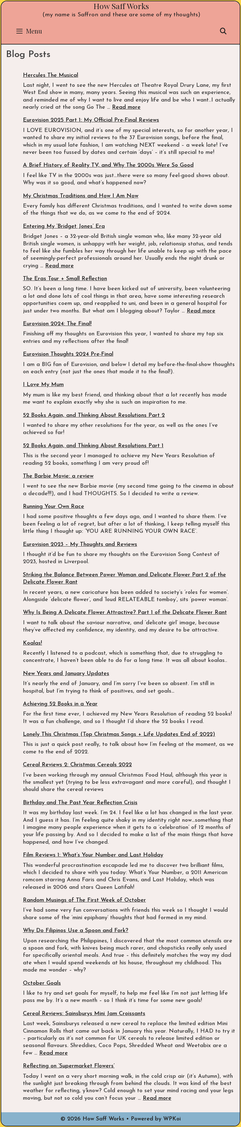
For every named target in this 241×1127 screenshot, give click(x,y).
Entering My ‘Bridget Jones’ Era (64, 226)
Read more (126, 107)
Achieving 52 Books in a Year (60, 704)
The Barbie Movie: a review (58, 476)
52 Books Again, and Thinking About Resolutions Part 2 (94, 415)
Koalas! (32, 643)
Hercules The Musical (50, 75)
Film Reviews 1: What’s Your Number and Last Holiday (93, 855)
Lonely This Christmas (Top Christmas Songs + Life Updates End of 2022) (119, 734)
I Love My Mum (43, 385)
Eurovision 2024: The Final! (57, 324)
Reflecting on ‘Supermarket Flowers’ (69, 1066)
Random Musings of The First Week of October (84, 900)
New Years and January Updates (66, 674)
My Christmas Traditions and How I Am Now (80, 196)
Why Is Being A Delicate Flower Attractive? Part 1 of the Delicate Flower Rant (125, 613)
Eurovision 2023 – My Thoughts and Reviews (80, 545)
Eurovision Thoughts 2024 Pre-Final (68, 354)
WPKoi (172, 1119)
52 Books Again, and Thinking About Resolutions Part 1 (93, 446)
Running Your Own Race (53, 507)
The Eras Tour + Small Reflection (65, 279)
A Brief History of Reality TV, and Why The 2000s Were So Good (108, 165)
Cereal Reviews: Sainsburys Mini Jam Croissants (84, 1014)
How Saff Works (121, 6)
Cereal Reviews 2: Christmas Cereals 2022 (77, 765)
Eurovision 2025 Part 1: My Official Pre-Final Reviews (91, 120)
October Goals (42, 983)
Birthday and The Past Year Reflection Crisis (80, 803)
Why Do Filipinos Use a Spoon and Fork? (75, 931)
